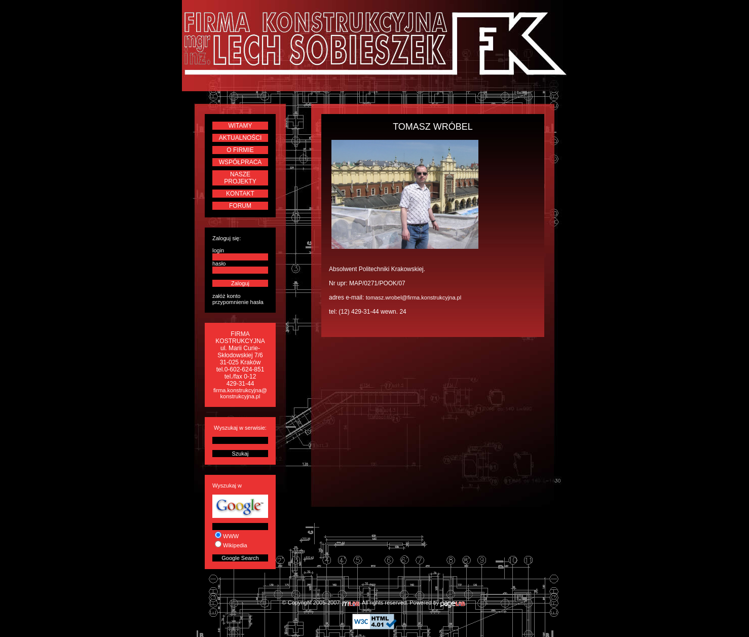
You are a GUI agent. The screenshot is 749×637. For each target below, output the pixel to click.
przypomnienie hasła (238, 302)
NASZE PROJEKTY (240, 178)
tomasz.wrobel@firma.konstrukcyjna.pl (413, 297)
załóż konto (226, 296)
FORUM (240, 205)
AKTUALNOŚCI (240, 137)
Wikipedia (235, 545)
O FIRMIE (240, 150)
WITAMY (240, 125)
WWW (231, 536)
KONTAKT (240, 193)
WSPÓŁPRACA (240, 162)
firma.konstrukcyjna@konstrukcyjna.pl (240, 393)
